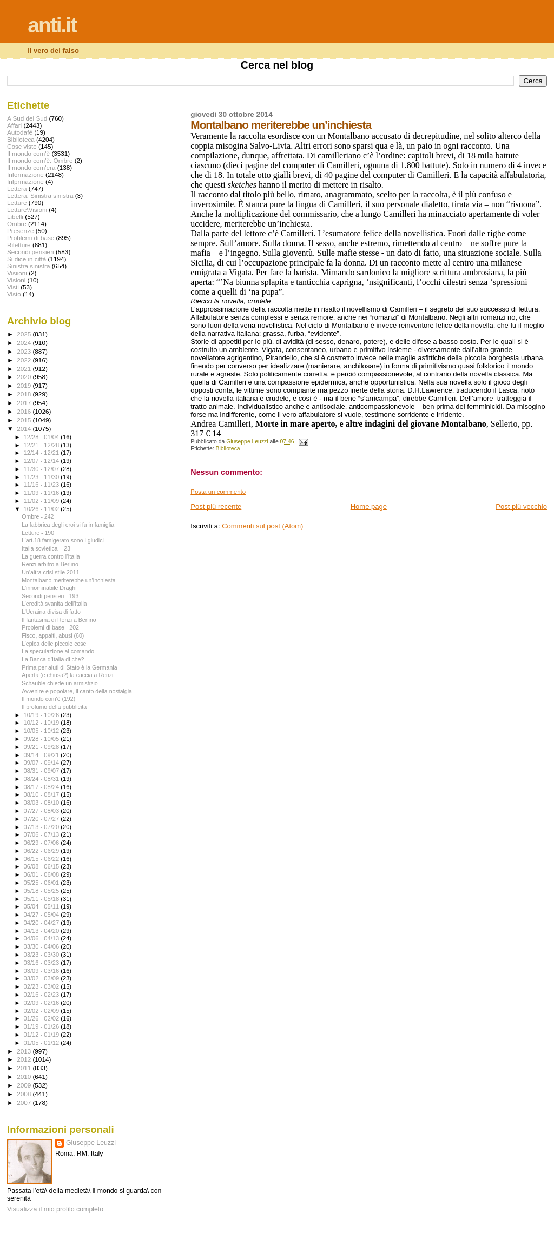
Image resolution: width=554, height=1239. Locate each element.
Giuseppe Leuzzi (91, 1143)
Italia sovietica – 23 (46, 548)
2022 (24, 359)
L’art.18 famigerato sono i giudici (63, 540)
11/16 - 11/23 (42, 484)
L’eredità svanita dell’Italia (54, 603)
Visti (13, 286)
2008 (24, 1093)
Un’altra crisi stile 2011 (50, 572)
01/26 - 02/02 (42, 1018)
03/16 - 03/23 (42, 962)
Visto (14, 293)
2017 (24, 402)
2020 (24, 376)
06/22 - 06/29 (42, 850)
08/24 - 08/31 (42, 779)
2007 (24, 1102)
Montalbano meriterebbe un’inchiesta (68, 580)
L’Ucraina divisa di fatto (51, 611)
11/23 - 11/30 (42, 477)
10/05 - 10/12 (42, 730)
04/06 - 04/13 (42, 938)
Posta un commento (218, 491)
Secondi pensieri (30, 251)
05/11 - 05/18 (42, 899)
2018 (24, 393)
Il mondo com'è (28, 153)
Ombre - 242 (38, 516)
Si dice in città (26, 258)
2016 (24, 411)
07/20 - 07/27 (42, 819)
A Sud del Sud (27, 118)
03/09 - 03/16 (42, 971)
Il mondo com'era (31, 167)
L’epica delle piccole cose (54, 643)
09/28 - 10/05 (42, 739)
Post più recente (215, 506)
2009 (24, 1085)
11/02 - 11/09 (42, 501)
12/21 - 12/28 (42, 445)
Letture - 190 (38, 532)
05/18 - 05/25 (42, 890)
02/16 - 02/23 (42, 994)
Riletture (19, 244)
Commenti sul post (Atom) (262, 526)
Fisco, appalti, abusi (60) (53, 635)
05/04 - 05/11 (42, 906)
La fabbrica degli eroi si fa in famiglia (68, 524)
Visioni (16, 279)
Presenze (20, 230)
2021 (24, 368)
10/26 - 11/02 (42, 509)
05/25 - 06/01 (42, 882)
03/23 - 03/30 (42, 954)
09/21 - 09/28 (42, 747)
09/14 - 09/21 (42, 755)
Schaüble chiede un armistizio (60, 683)
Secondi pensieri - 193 (50, 596)
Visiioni (17, 272)
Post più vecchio (521, 506)
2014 (24, 428)
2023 (24, 351)
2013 (24, 1051)
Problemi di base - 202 (50, 627)
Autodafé (19, 132)
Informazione (25, 174)
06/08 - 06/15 (42, 866)
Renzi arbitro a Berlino (50, 564)
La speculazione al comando (58, 651)
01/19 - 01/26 (42, 1026)
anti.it (52, 25)
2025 (24, 333)
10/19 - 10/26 (42, 715)
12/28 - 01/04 (42, 437)
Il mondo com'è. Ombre (39, 160)
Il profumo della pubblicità (54, 707)
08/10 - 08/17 (42, 794)
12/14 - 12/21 (42, 452)
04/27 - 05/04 (42, 914)
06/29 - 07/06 (42, 842)
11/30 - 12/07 (42, 469)
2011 (24, 1067)
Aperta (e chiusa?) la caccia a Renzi (67, 675)
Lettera (17, 188)
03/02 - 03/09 (42, 978)
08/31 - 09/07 (42, 770)
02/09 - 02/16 (42, 1002)
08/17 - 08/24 (42, 787)
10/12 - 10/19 (42, 722)
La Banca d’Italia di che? (53, 659)
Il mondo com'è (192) (48, 698)
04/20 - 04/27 (42, 922)
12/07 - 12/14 (42, 461)
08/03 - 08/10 (42, 802)
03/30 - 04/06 (42, 946)
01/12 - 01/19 (42, 1034)
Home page (369, 506)
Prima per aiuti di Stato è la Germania (69, 667)
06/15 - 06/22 (42, 859)
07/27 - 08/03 (42, 810)
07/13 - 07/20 (42, 827)
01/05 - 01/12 (42, 1042)
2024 (24, 342)
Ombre (17, 223)
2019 (24, 385)
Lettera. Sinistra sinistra (40, 195)
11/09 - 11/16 (42, 492)
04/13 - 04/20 (42, 930)
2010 (24, 1076)
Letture (17, 202)
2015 (24, 419)
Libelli (15, 216)
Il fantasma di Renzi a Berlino (59, 620)
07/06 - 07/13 (42, 834)
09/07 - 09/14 (42, 762)
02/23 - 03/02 (42, 986)
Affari (14, 125)
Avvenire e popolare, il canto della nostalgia (77, 691)
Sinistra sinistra (28, 265)
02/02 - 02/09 (42, 1011)
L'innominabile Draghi (49, 588)
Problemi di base (30, 237)
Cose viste (22, 146)
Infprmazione (25, 181)
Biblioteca (228, 449)
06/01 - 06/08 (42, 874)
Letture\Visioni (27, 209)
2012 (24, 1059)
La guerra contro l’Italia (51, 556)
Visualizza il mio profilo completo (55, 1209)
